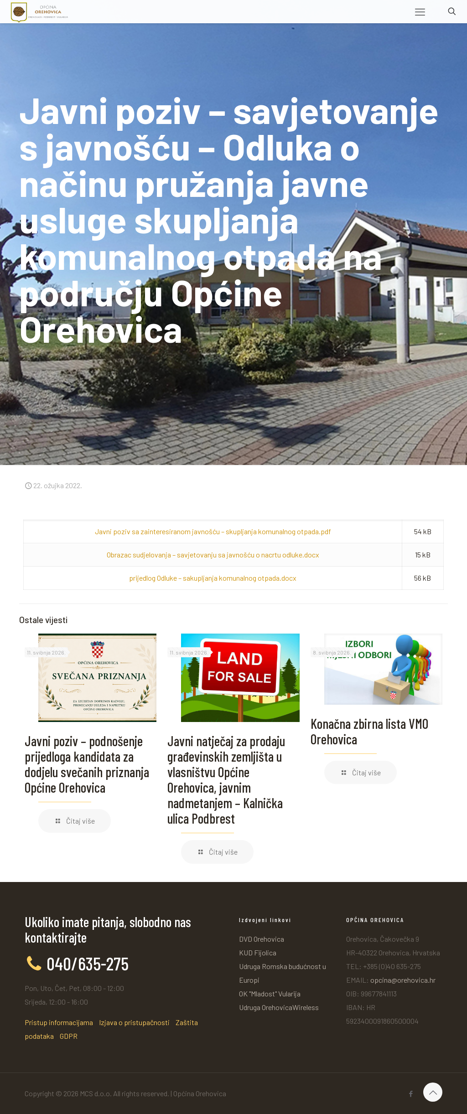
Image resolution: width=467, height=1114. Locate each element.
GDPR (69, 1035)
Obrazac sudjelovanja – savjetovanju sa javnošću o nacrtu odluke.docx (213, 554)
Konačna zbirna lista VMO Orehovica (369, 731)
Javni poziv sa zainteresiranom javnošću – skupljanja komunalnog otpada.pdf (213, 531)
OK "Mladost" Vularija (270, 993)
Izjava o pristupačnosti (134, 1022)
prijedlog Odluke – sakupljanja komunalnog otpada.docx (212, 577)
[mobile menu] (420, 11)
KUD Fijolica (257, 952)
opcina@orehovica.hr (403, 979)
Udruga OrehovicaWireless (279, 1007)
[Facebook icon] (410, 1093)
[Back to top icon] (432, 1092)
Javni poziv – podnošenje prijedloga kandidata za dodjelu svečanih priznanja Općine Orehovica (87, 763)
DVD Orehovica (261, 938)
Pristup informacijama (59, 1022)
